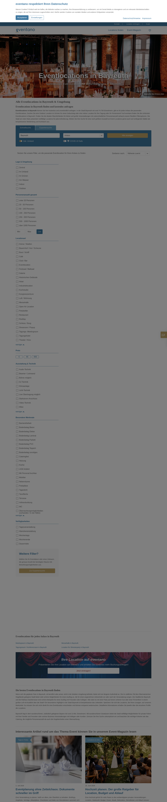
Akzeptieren (22, 18)
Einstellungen (36, 18)
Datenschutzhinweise (131, 18)
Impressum (146, 18)
